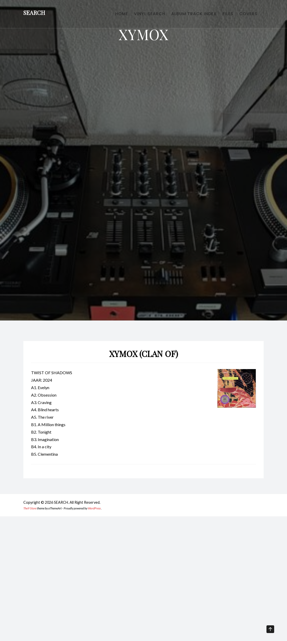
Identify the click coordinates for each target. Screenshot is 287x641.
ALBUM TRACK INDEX (183, 16)
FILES (221, 16)
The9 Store (29, 508)
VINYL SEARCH (134, 16)
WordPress (94, 508)
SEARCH (34, 14)
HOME (102, 16)
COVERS (246, 16)
